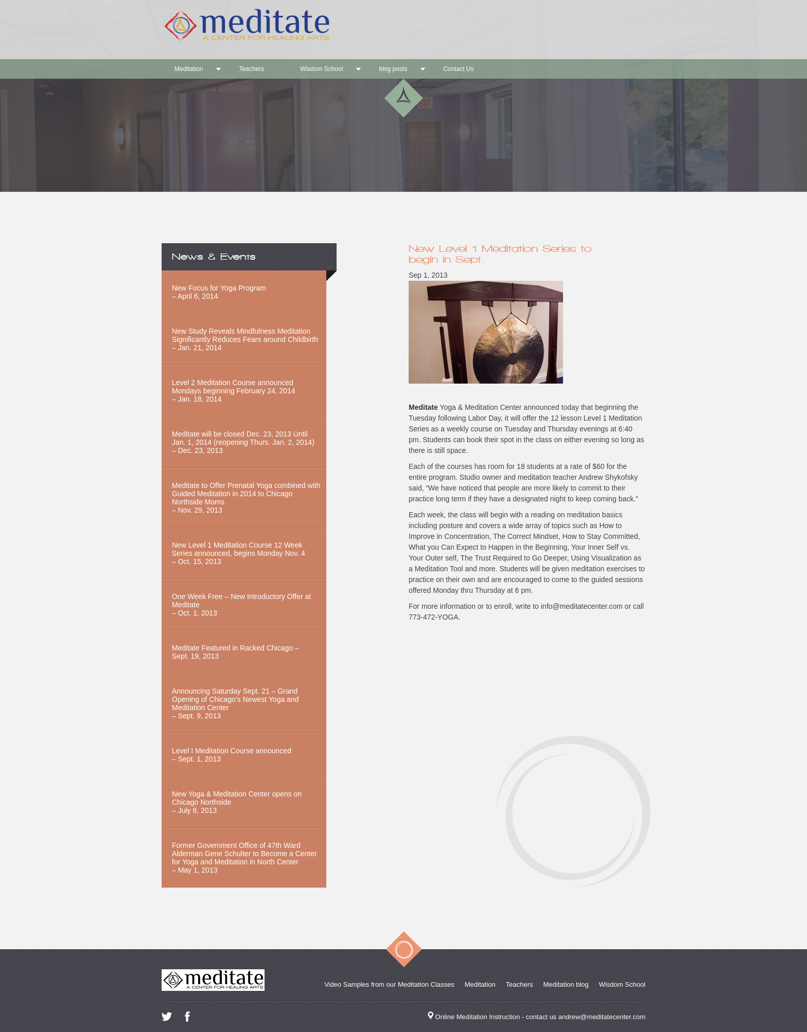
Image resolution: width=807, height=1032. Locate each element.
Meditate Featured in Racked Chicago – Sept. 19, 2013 (235, 652)
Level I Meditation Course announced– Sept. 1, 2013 (231, 755)
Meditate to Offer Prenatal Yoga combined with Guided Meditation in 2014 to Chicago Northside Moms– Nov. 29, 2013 (246, 497)
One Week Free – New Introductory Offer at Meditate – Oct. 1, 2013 (241, 604)
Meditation (188, 69)
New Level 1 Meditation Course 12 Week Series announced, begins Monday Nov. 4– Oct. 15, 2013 (238, 553)
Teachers (251, 69)
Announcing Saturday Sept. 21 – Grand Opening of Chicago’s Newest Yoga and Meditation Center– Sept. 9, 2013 (235, 703)
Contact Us (458, 69)
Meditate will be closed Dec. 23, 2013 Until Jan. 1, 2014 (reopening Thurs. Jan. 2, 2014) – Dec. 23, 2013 (243, 442)
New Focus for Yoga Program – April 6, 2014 (219, 292)
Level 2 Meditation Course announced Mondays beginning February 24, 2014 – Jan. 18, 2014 (233, 390)
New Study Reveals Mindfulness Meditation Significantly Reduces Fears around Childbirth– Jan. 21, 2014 (245, 339)
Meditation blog (566, 984)
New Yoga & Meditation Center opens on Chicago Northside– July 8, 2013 (237, 802)
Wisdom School (321, 69)
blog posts (393, 69)
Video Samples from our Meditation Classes (389, 984)
